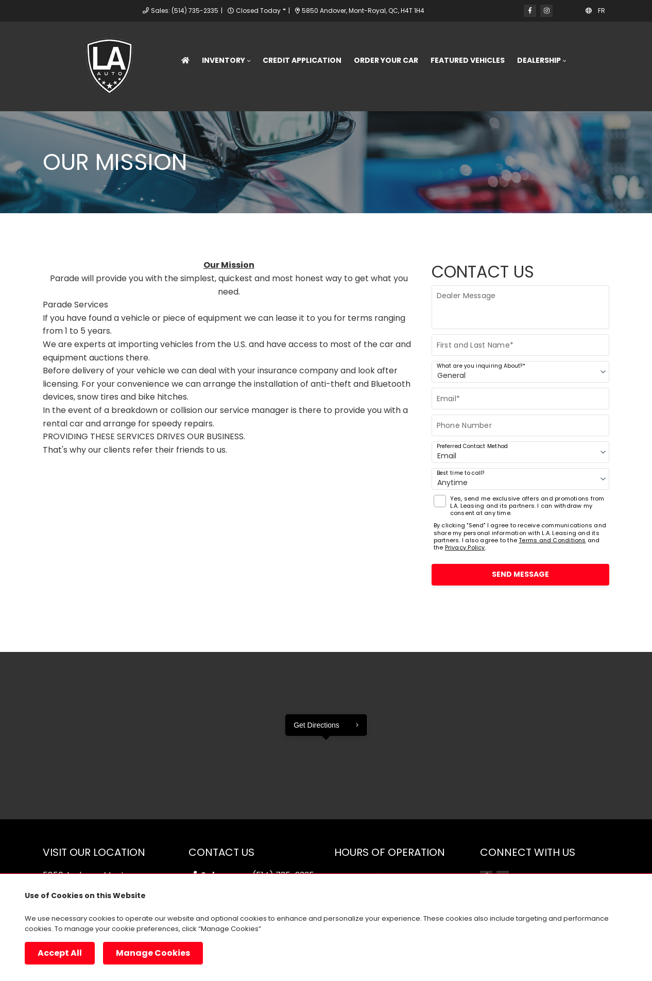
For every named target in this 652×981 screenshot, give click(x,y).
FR (601, 10)
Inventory (223, 60)
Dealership (539, 60)
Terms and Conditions (552, 540)
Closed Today (258, 10)
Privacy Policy (465, 547)
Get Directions (316, 725)
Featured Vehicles (468, 60)
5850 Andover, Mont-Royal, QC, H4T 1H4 (359, 10)
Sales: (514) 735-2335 (184, 10)
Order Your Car (386, 60)
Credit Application (302, 60)
